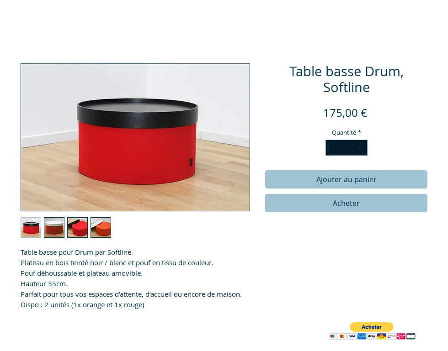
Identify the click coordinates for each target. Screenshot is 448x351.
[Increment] (360, 148)
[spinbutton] (346, 148)
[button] (372, 331)
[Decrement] (332, 148)
